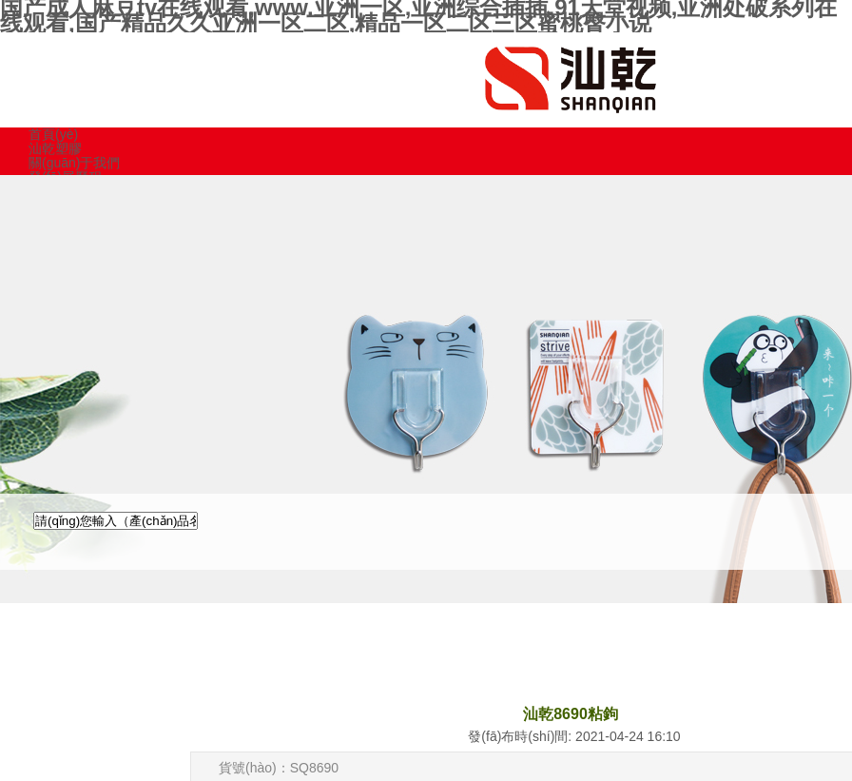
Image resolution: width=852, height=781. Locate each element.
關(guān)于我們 (74, 162)
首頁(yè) (53, 134)
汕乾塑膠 (55, 148)
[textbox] (115, 521)
